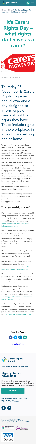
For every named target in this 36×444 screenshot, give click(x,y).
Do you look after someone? (14, 399)
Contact (15, 401)
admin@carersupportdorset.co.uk (18, 314)
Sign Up (13, 391)
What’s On (6, 401)
